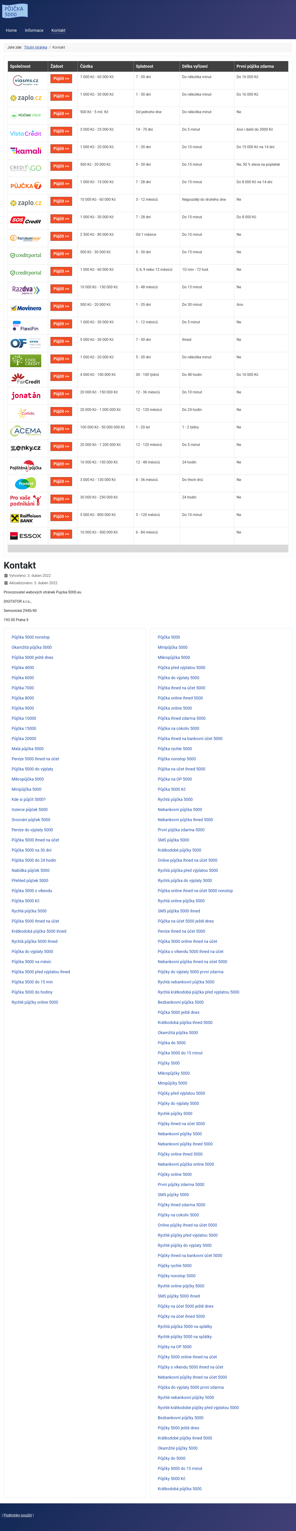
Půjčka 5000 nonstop (31, 637)
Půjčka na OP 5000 (175, 779)
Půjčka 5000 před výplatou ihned (41, 972)
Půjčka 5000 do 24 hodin (34, 860)
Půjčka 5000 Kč (26, 901)
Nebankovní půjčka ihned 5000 (185, 819)
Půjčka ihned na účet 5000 (181, 688)
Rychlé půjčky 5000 (175, 1113)
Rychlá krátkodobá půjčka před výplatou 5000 (198, 992)
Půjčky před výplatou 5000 (181, 1093)
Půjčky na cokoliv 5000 (178, 1215)
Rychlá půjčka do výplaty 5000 (185, 880)
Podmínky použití (18, 1515)
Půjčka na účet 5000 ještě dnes (186, 921)
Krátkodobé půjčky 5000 (179, 850)
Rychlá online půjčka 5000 (181, 901)
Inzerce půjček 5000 (30, 809)
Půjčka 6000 (23, 678)
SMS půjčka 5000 (173, 840)
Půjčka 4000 (23, 667)
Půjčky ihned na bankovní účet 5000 (190, 1255)
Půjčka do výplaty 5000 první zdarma (191, 1387)
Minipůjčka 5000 (26, 789)
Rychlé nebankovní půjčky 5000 (186, 1397)
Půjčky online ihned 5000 (180, 1154)
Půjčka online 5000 (175, 708)
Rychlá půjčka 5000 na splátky (185, 1326)
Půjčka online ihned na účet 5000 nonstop (195, 890)
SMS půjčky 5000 (173, 1194)
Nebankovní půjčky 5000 (180, 1134)
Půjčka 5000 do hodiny (32, 992)
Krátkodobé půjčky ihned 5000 (185, 1438)
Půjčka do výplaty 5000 (32, 951)
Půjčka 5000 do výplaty (32, 769)
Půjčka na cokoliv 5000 (178, 728)
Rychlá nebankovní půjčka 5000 (186, 982)
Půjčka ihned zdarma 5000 (181, 718)
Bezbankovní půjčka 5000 (181, 1002)
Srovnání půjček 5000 (31, 819)
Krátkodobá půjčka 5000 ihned (39, 931)
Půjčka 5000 (169, 637)
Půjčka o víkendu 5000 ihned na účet (190, 951)
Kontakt (58, 30)
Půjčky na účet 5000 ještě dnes (186, 1306)
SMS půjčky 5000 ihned (179, 1296)
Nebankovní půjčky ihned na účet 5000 (192, 1377)
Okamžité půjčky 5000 (178, 1448)
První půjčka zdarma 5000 (181, 830)
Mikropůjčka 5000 (28, 779)
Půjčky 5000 (169, 1063)
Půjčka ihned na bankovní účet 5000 (190, 738)
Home (11, 30)
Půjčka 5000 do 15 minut (180, 1053)
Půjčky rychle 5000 (175, 1265)
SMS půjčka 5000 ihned (179, 911)
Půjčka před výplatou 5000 (181, 667)
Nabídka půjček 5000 (31, 870)
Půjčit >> (61, 78)
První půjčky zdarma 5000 (181, 1184)
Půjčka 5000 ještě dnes (32, 657)
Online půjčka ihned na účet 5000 (187, 860)
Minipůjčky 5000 (172, 1083)
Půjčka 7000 (23, 688)
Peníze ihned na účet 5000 (181, 931)
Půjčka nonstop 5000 (177, 759)
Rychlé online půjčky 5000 (181, 1286)
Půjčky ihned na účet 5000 (181, 1123)
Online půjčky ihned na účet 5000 (187, 1225)
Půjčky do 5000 (171, 1458)
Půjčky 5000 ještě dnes (178, 1428)
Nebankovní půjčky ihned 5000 (185, 1144)
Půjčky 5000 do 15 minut (180, 1468)
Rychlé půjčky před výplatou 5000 (188, 1235)
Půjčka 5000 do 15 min (32, 982)
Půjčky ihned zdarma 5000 (181, 1205)
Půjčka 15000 (24, 728)
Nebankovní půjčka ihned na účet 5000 (192, 961)
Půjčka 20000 (24, 738)
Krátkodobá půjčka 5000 (180, 1489)
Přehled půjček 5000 (30, 880)
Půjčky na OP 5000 (175, 1347)
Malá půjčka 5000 (28, 748)
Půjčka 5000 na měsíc (31, 961)
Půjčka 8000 (23, 698)
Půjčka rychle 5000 (175, 748)
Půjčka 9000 (23, 708)
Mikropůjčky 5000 (174, 1073)
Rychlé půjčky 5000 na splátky (185, 1336)
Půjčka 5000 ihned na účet (35, 840)
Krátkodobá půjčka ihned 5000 (185, 1022)
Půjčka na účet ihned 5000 (181, 769)
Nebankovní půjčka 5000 (180, 809)
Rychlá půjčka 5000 (29, 911)
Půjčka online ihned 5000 (180, 698)
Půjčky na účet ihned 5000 (181, 1316)
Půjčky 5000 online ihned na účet (187, 1357)
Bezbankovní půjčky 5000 (180, 1418)
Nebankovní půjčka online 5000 (186, 1164)
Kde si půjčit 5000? (29, 799)
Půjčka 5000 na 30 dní (32, 850)
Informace (34, 30)
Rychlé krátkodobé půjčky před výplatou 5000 (198, 1407)
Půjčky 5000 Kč (171, 1478)
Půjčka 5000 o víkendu (32, 890)
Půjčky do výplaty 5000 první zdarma (190, 972)
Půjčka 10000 (24, 718)
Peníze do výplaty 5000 (32, 830)
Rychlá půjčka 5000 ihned (35, 941)
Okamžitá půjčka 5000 (32, 647)
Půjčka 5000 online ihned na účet (187, 941)
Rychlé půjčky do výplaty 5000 (184, 1245)
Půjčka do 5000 (172, 1043)
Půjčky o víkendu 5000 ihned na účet (190, 1367)
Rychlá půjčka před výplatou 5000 (188, 870)
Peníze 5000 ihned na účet (35, 759)
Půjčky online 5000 (175, 1174)
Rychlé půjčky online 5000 (35, 1002)
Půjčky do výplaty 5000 (178, 1103)
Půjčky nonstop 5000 (177, 1276)
